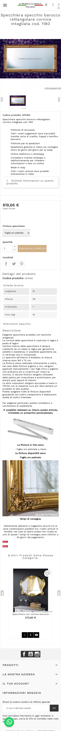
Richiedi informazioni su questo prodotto (30, 182)
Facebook (24, 654)
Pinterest (21, 264)
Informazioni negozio (22, 692)
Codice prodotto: (13, 278)
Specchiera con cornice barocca (30, 614)
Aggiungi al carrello (32, 248)
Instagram (37, 654)
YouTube (30, 654)
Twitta (14, 264)
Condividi (6, 264)
